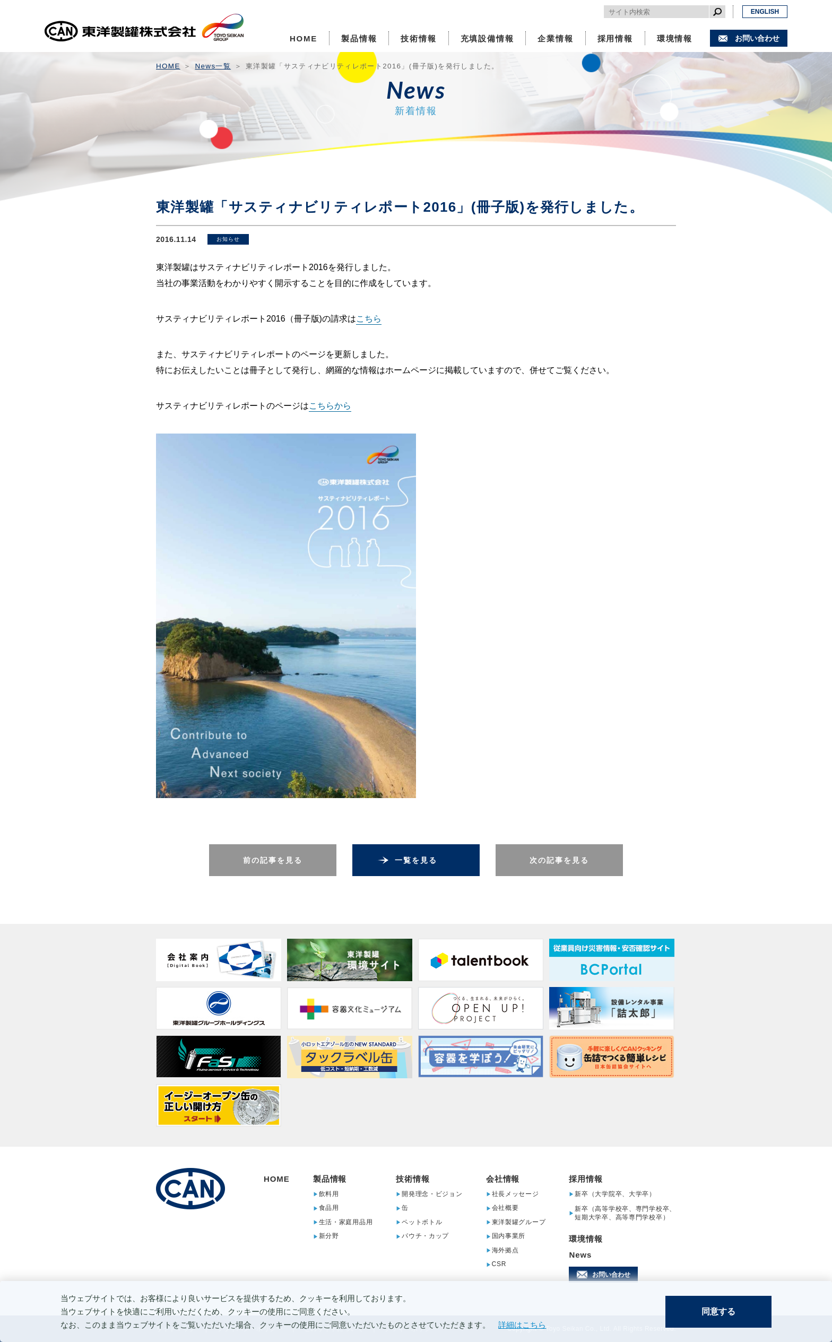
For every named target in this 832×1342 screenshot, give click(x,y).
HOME (303, 38)
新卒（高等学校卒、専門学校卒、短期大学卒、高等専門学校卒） (625, 1213)
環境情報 (674, 38)
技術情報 (418, 38)
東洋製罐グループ (519, 1222)
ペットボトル (422, 1222)
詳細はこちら (522, 1324)
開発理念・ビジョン (432, 1194)
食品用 (329, 1208)
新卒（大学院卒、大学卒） (615, 1194)
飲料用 (329, 1194)
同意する (718, 1311)
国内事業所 (509, 1236)
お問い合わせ (757, 38)
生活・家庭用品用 (346, 1222)
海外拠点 (505, 1250)
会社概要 (505, 1208)
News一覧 (213, 66)
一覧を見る (416, 860)
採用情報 (615, 38)
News (580, 1255)
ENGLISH (765, 11)
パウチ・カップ (425, 1236)
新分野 (329, 1236)
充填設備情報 (487, 38)
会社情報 (503, 1179)
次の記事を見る (560, 860)
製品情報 (359, 38)
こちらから (330, 405)
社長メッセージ (515, 1194)
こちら (369, 318)
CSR (499, 1264)
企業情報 (555, 38)
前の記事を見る (273, 860)
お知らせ (228, 239)
